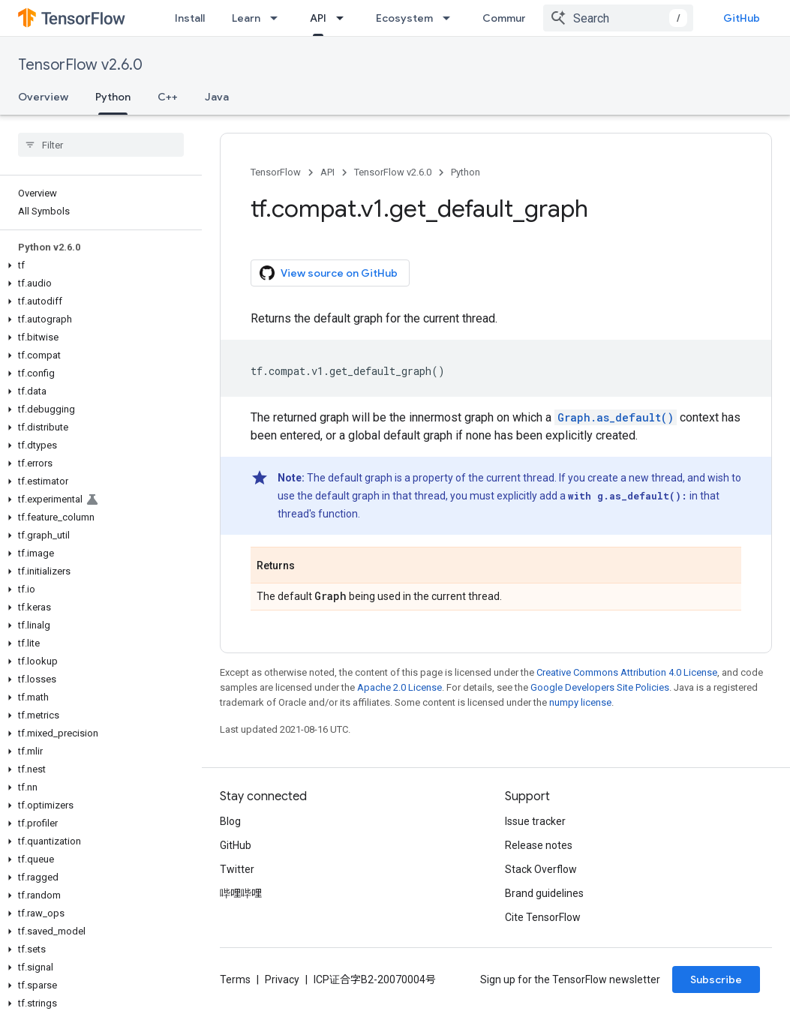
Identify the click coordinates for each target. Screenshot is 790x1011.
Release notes (538, 845)
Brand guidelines (544, 893)
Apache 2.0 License (399, 687)
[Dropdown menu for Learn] (278, 18)
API (327, 172)
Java (217, 97)
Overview (43, 97)
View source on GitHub (329, 273)
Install (190, 18)
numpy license (580, 702)
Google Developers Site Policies (599, 687)
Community (511, 18)
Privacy (282, 980)
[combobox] (618, 18)
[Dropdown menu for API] (344, 18)
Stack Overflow (541, 869)
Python (465, 172)
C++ (168, 97)
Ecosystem (404, 18)
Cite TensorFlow (543, 917)
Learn (246, 18)
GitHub (741, 18)
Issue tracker (535, 821)
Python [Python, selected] (113, 97)
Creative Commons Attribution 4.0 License (626, 672)
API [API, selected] (318, 18)
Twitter (237, 869)
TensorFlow (276, 172)
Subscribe (716, 979)
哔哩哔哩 (241, 893)
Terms (235, 980)
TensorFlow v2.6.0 (80, 65)
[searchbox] (101, 145)
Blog (230, 821)
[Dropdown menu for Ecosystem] (451, 18)
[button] (98, 265)
